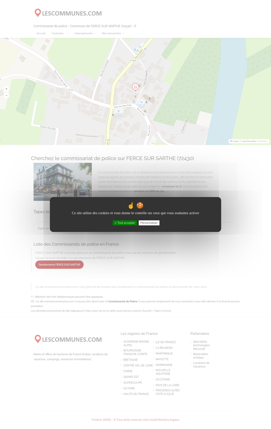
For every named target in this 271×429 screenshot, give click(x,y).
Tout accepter (125, 223)
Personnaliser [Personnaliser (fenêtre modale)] (149, 223)
